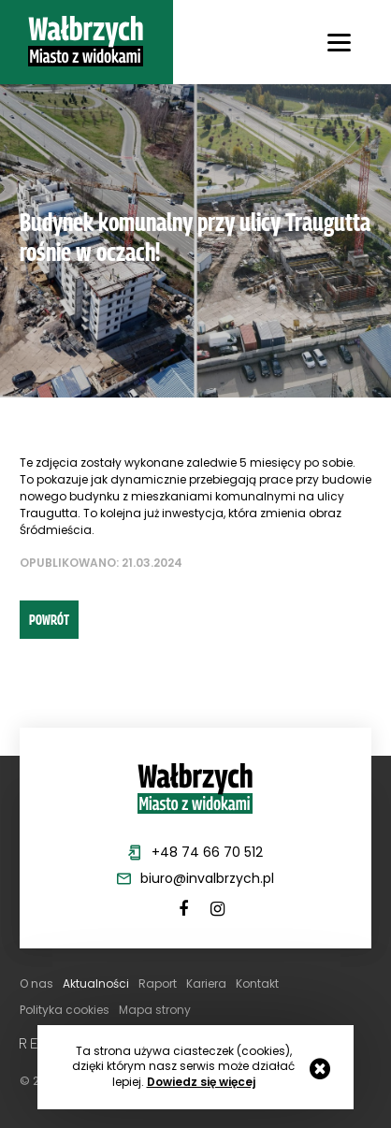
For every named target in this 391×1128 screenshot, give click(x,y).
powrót (49, 619)
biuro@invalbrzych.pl (207, 878)
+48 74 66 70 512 (207, 852)
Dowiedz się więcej (201, 1082)
